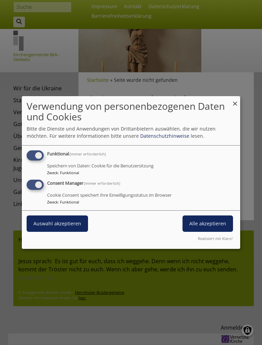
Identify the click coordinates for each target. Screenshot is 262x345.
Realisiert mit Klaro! (215, 238)
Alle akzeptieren (207, 223)
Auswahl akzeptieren (57, 223)
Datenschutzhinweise (164, 136)
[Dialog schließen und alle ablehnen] (235, 100)
